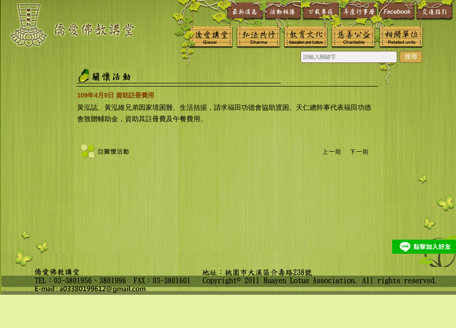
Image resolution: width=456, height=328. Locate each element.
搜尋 (410, 56)
